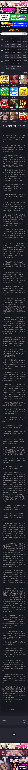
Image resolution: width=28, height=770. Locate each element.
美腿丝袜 (7, 57)
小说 (2, 61)
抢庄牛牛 (25, 41)
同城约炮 (7, 66)
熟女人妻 (7, 46)
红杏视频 (7, 68)
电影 (2, 51)
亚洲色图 (13, 55)
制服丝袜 (7, 52)
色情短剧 (13, 68)
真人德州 (13, 39)
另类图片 (25, 57)
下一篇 (24, 720)
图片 (2, 56)
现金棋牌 (19, 41)
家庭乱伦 (13, 60)
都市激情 (7, 60)
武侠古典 (25, 60)
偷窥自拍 (7, 55)
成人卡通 (19, 49)
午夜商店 (13, 66)
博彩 (2, 40)
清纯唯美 (13, 57)
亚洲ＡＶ (7, 44)
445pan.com (14, 30)
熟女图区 (19, 57)
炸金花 (13, 41)
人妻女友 (19, 60)
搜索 (25, 34)
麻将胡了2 (7, 41)
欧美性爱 (25, 49)
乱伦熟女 (19, 52)
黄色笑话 (19, 63)
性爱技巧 (25, 63)
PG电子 (7, 39)
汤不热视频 (25, 66)
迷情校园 (7, 63)
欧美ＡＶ (19, 44)
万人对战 (19, 39)
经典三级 (13, 52)
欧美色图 (19, 55)
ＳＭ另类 (25, 46)
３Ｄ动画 (25, 44)
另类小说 (13, 63)
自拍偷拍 (13, 44)
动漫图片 (25, 55)
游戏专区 (25, 39)
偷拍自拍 (13, 49)
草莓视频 (19, 66)
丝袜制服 (13, 46)
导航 (2, 67)
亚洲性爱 (7, 49)
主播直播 (19, 46)
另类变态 (25, 52)
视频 (2, 45)
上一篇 (4, 720)
